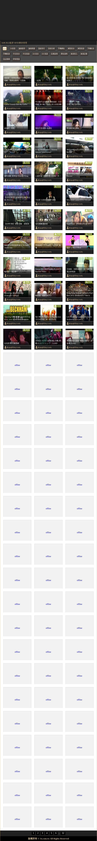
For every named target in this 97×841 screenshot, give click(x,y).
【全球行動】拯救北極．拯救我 (16, 224)
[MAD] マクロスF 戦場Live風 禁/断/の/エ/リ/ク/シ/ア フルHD (48, 342)
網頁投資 (81, 48)
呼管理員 (16, 59)
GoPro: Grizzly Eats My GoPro (15, 104)
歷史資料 (64, 54)
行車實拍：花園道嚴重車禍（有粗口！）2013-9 (17, 151)
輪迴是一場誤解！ (11, 272)
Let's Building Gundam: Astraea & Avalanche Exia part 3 (79, 318)
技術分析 (51, 48)
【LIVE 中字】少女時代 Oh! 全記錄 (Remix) (17, 198)
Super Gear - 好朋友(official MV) (79, 224)
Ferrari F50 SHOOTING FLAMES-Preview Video (48, 270)
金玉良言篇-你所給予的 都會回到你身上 (79, 79)
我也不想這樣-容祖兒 (43, 128)
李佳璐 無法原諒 (73, 128)
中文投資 (26, 54)
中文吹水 (16, 54)
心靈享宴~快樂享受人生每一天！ (48, 176)
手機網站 (61, 48)
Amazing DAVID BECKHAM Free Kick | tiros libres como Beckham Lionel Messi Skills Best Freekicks (17, 318)
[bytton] (5, 48)
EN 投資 (45, 54)
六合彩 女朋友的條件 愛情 (45, 200)
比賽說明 (54, 54)
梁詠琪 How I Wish (74, 248)
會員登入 (74, 54)
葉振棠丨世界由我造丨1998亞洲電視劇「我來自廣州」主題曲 (17, 79)
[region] (48, 20)
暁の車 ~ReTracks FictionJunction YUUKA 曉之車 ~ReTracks (48, 318)
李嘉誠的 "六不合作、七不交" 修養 (48, 246)
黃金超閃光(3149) (13, 85)
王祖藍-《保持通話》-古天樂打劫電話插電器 (80, 270)
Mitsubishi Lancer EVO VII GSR (79, 200)
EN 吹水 (36, 54)
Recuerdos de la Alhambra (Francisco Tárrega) (13, 294)
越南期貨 (32, 48)
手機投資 (6, 54)
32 (63, 833)
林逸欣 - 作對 (9, 128)
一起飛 (38, 80)
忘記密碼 (6, 59)
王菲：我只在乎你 (74, 104)
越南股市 (22, 48)
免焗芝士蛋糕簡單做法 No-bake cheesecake (16, 246)
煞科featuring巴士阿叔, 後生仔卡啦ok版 (79, 151)
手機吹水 (91, 48)
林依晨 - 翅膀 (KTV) (43, 295)
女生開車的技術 (41, 224)
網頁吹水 (71, 48)
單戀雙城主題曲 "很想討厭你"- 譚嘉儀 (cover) (80, 342)
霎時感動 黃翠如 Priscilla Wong (16, 176)
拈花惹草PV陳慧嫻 (11, 343)
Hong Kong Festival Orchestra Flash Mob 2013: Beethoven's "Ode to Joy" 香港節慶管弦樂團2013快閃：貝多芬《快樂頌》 (80, 294)
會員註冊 (84, 54)
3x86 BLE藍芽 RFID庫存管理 (14, 43)
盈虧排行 (41, 48)
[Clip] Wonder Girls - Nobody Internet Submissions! (46, 151)
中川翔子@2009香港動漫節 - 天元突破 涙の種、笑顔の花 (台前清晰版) (48, 103)
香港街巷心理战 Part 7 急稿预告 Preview (79, 174)
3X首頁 (12, 48)
